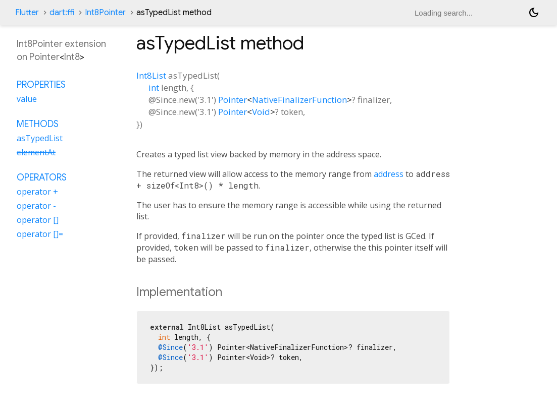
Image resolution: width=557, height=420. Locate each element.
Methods (38, 124)
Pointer (232, 99)
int (153, 87)
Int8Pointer (105, 13)
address (388, 173)
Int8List (151, 75)
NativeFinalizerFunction (299, 99)
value (27, 98)
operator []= (40, 233)
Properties (41, 84)
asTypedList (40, 138)
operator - (36, 205)
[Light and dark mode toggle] (534, 13)
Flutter (27, 13)
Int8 (72, 57)
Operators (42, 177)
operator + (37, 191)
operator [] (38, 219)
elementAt (36, 152)
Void (261, 111)
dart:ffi (61, 13)
